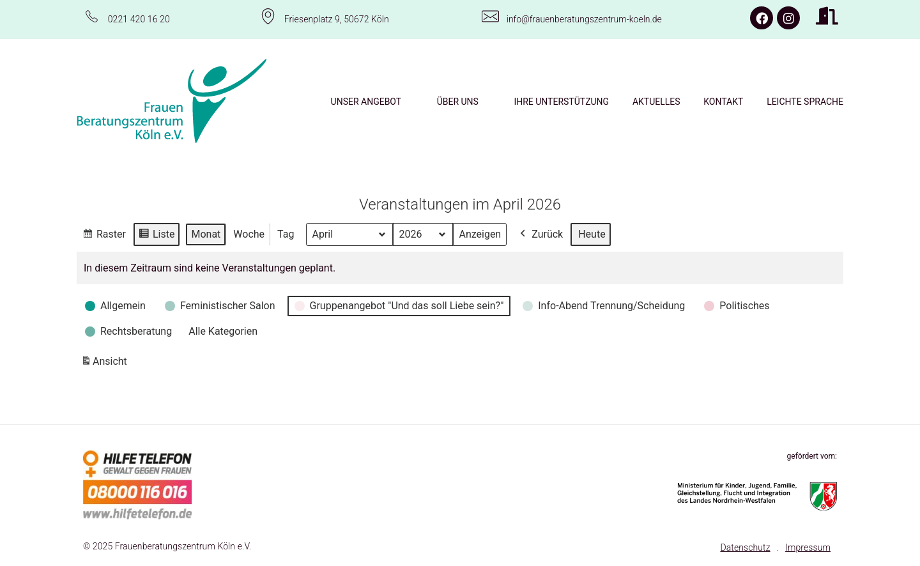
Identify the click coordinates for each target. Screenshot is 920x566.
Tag (285, 233)
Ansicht (106, 363)
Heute (591, 233)
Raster (104, 235)
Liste (156, 235)
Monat (205, 233)
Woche (248, 233)
